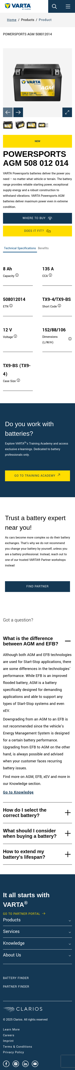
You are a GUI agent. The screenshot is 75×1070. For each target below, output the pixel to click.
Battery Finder (16, 978)
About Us (12, 955)
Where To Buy (37, 218)
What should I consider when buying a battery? (30, 833)
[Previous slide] (8, 112)
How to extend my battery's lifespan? (24, 854)
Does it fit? (37, 231)
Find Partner (37, 586)
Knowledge (14, 943)
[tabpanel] (37, 324)
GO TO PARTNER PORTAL (21, 914)
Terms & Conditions (17, 1047)
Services (11, 932)
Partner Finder (16, 987)
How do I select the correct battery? (24, 812)
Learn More (11, 1030)
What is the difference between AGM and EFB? (30, 641)
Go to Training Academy (34, 476)
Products (12, 920)
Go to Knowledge (18, 792)
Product (45, 20)
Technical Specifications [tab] (20, 248)
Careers (8, 1035)
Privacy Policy (13, 1052)
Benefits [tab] (43, 248)
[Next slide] (18, 112)
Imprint (8, 1041)
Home (12, 20)
